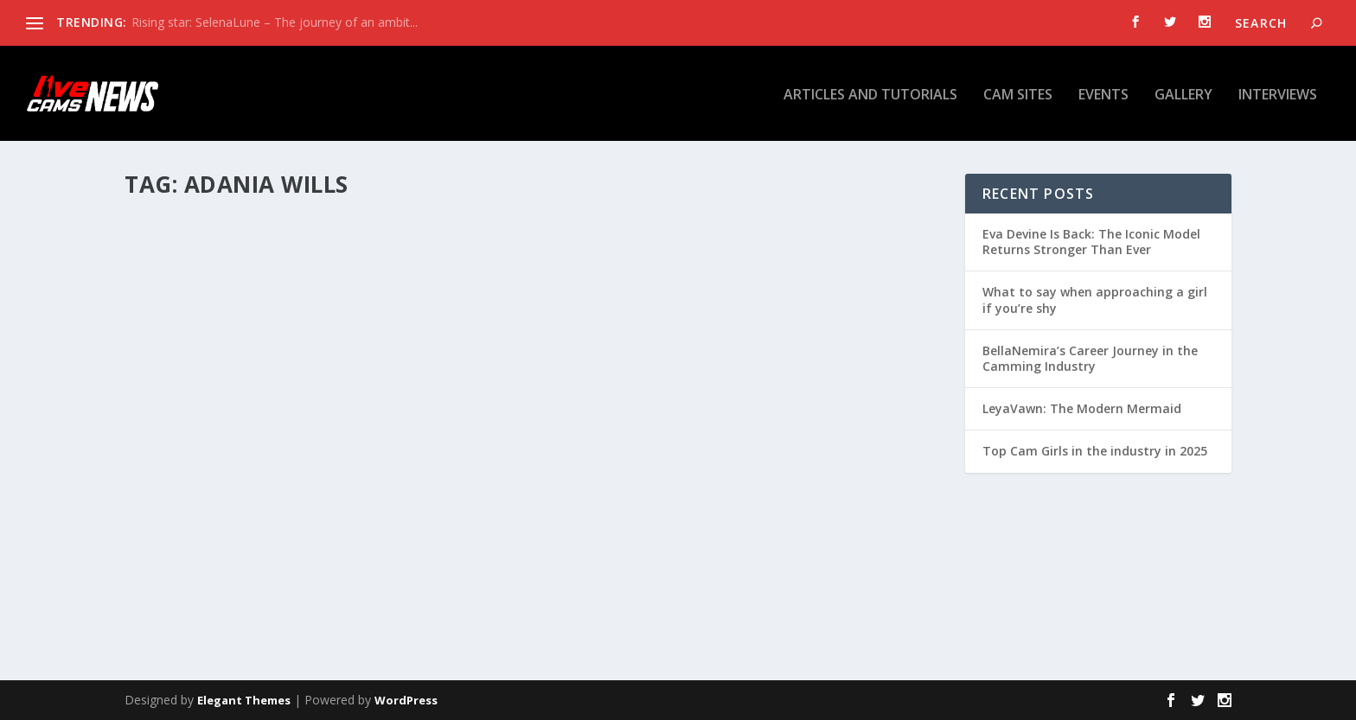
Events (1103, 94)
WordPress (406, 700)
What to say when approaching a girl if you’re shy (1094, 299)
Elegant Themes (244, 700)
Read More (187, 590)
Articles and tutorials (870, 94)
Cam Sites (1017, 94)
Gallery (1183, 94)
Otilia (169, 501)
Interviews (1277, 94)
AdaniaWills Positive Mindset (260, 474)
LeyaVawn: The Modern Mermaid (1081, 408)
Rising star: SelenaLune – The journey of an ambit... (274, 22)
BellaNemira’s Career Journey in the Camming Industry (1090, 358)
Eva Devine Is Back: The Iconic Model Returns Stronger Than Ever (1091, 242)
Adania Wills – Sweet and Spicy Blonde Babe (735, 474)
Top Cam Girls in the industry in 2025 (1094, 451)
